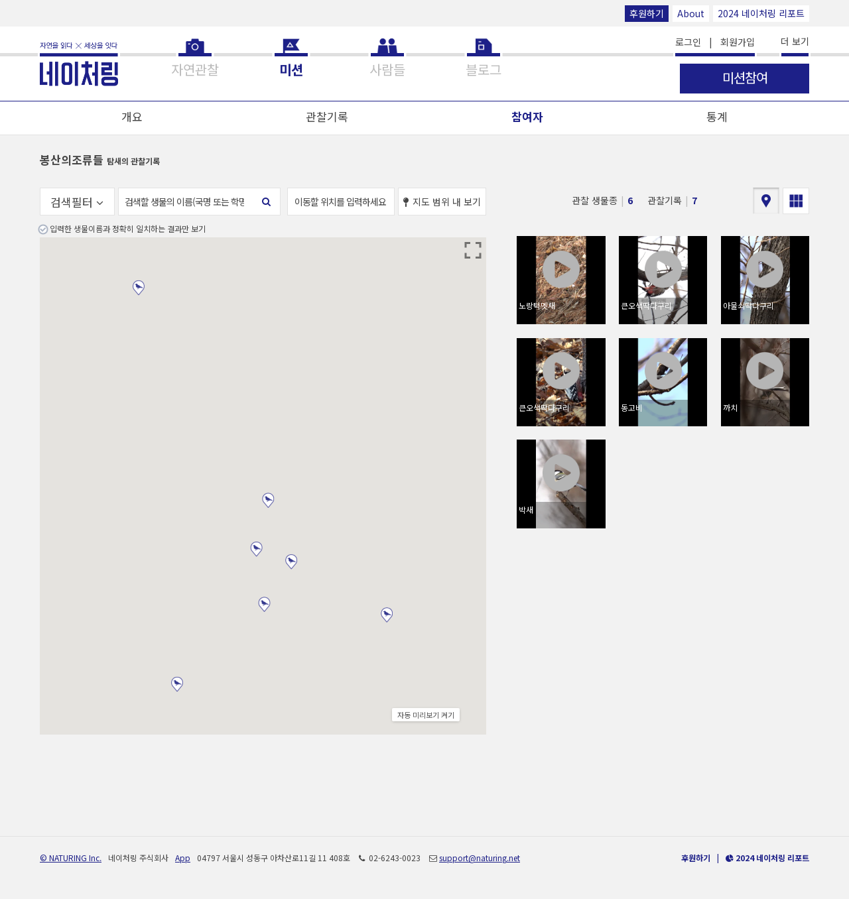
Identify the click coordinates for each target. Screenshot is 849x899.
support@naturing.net (479, 857)
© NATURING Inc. (70, 857)
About (690, 13)
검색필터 (76, 202)
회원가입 (737, 41)
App (182, 857)
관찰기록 (327, 116)
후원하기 (646, 13)
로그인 (688, 41)
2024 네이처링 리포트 (761, 13)
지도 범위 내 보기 (442, 201)
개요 (132, 116)
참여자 (527, 116)
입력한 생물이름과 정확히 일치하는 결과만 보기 (128, 228)
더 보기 (795, 41)
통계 (717, 116)
